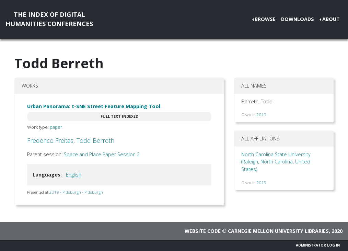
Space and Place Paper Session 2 (102, 154)
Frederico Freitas (50, 140)
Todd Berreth (95, 140)
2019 (261, 114)
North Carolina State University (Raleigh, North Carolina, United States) (276, 161)
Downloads (297, 19)
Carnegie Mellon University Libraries (278, 231)
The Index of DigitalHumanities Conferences (49, 19)
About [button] (331, 19)
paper (56, 127)
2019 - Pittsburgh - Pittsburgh (76, 192)
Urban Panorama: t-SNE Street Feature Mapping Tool (93, 106)
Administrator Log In (318, 245)
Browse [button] (265, 19)
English (73, 174)
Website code (203, 231)
